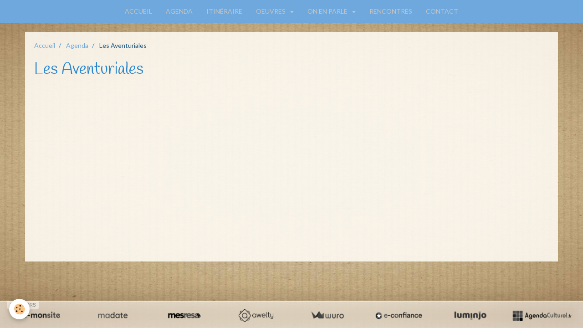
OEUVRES (271, 11)
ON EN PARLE (328, 11)
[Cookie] (19, 309)
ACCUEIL (138, 11)
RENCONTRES (390, 11)
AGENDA (179, 11)
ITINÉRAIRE (224, 11)
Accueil (44, 45)
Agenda (77, 45)
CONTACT (442, 11)
